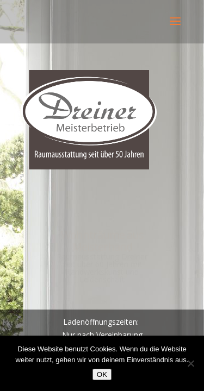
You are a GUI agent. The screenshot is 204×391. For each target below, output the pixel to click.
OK (102, 374)
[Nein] (190, 363)
